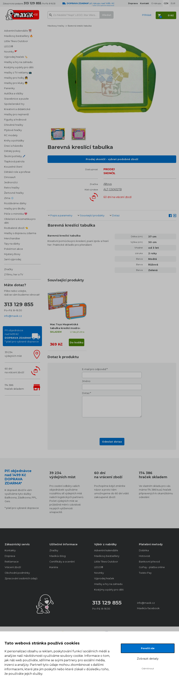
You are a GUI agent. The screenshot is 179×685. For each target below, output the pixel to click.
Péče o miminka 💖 (15, 213)
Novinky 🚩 (10, 51)
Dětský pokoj (12, 150)
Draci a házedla (13, 145)
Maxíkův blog (57, 555)
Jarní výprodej (12, 259)
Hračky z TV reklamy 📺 (18, 72)
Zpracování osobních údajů (21, 578)
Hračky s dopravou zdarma (20, 233)
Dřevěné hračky (13, 124)
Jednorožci (11, 182)
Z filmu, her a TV (13, 274)
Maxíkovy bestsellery (106, 555)
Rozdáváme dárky (15, 203)
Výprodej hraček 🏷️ (16, 56)
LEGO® (8, 46)
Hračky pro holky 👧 (16, 77)
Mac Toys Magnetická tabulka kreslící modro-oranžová (65, 328)
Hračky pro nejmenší (16, 114)
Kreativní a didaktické (17, 109)
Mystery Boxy (12, 254)
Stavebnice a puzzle (16, 98)
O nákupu (156, 3)
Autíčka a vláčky (13, 93)
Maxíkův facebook (148, 608)
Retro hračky (11, 187)
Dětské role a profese (17, 171)
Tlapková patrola (14, 161)
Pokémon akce (13, 248)
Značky (8, 269)
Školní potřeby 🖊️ (14, 156)
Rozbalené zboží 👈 (16, 227)
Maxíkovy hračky (56, 25)
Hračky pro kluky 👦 (16, 82)
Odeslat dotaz (112, 441)
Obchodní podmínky (17, 572)
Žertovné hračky (14, 192)
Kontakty (10, 550)
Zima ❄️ (9, 198)
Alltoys (107, 184)
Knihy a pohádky (14, 140)
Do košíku (76, 342)
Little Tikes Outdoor (16, 41)
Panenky (9, 88)
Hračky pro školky (14, 208)
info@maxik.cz (13, 315)
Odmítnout (148, 668)
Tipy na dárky (12, 243)
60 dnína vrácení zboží (14, 370)
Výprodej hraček (104, 578)
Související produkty (92, 215)
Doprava (10, 555)
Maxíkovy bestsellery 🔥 (18, 35)
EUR (173, 3)
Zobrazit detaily (147, 658)
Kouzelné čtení (13, 166)
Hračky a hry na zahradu (18, 62)
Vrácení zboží (13, 567)
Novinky (99, 572)
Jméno (86, 381)
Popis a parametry (61, 215)
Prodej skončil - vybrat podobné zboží (112, 159)
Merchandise (12, 238)
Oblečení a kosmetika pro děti (20, 220)
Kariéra (53, 567)
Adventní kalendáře (106, 550)
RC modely (11, 135)
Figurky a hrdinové (15, 119)
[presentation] (112, 426)
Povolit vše (148, 648)
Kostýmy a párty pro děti (19, 67)
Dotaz (116, 215)
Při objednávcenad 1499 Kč (22, 336)
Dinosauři (9, 177)
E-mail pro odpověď (94, 369)
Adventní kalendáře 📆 (18, 30)
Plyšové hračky (13, 130)
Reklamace (12, 561)
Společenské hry (14, 103)
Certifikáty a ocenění (62, 561)
